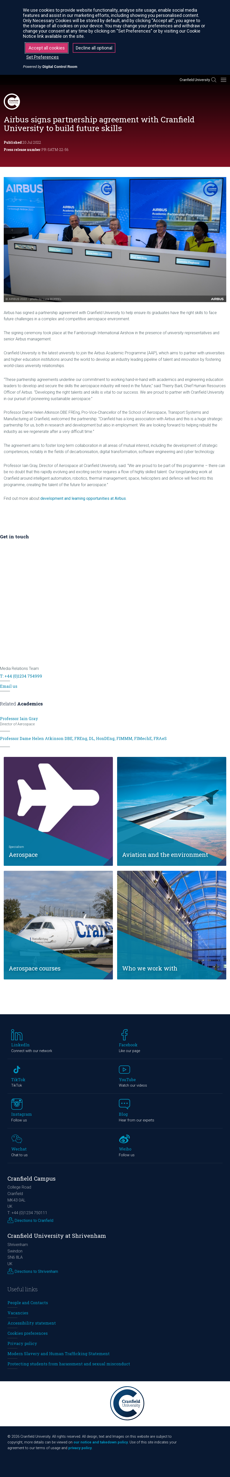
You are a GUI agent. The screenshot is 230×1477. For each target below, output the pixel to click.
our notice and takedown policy (101, 1442)
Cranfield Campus (31, 1178)
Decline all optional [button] (94, 47)
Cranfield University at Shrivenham (56, 1235)
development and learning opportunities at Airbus (83, 498)
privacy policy (80, 1448)
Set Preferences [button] (42, 57)
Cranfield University (195, 80)
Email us (8, 686)
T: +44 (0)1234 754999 (21, 676)
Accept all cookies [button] (47, 47)
